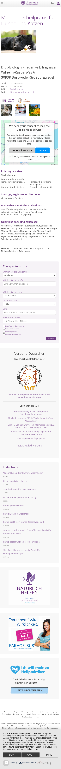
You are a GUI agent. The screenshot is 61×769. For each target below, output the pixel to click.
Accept (42, 150)
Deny (12, 755)
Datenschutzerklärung (10, 714)
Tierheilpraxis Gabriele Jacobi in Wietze (21, 541)
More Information (22, 150)
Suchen (51, 338)
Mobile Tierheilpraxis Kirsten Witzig (19, 497)
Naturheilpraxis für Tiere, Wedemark (20, 489)
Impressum (25, 714)
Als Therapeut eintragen (10, 712)
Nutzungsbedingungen (50, 712)
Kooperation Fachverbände (42, 714)
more (49, 755)
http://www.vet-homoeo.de (22, 92)
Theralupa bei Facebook (30, 712)
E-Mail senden (16, 89)
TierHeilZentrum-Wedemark (16, 513)
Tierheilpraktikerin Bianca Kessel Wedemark (23, 522)
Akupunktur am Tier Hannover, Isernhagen (23, 473)
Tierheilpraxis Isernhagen (15, 481)
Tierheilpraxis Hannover (14, 505)
